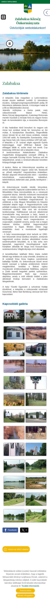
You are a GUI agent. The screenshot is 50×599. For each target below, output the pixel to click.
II (10, 44)
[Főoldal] (28, 9)
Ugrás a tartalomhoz (9, 1)
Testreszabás (25, 590)
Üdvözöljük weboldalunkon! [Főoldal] (28, 23)
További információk (30, 586)
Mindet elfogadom (25, 595)
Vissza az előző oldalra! (18, 549)
